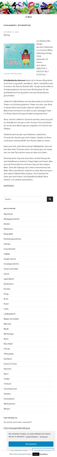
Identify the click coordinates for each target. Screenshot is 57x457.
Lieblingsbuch (9, 314)
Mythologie (9, 334)
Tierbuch (7, 384)
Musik (6, 329)
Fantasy (7, 244)
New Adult (8, 344)
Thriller (7, 379)
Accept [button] (36, 454)
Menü (28, 17)
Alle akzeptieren (31, 444)
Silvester (7, 369)
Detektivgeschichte (12, 239)
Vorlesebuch (9, 399)
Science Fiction (10, 364)
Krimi (6, 299)
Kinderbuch (9, 284)
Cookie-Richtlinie (32, 437)
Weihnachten (9, 404)
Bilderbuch (8, 229)
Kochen (7, 289)
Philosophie (9, 354)
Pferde (7, 349)
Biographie (8, 234)
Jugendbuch (9, 279)
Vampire (7, 394)
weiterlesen (9, 185)
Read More (44, 454)
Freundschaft (9, 249)
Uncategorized (10, 389)
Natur (6, 339)
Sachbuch (8, 359)
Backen (7, 224)
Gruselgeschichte (11, 264)
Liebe (6, 309)
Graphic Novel (10, 259)
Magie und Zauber (11, 319)
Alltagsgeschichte (12, 219)
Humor (7, 274)
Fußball (7, 254)
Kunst (6, 304)
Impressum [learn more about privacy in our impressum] (44, 437)
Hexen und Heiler (11, 269)
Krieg (6, 294)
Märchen (7, 324)
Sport (6, 374)
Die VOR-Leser (14, 7)
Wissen (7, 409)
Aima (6, 35)
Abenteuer (8, 214)
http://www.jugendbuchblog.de (17, 428)
